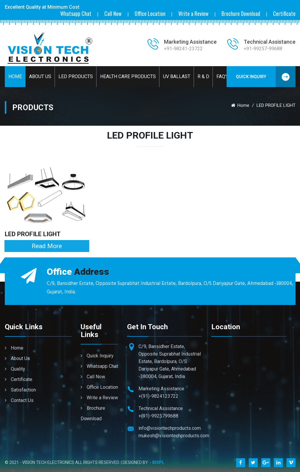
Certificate (284, 14)
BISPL (158, 462)
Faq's (222, 76)
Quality (15, 369)
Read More (44, 246)
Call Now (113, 14)
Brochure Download (240, 14)
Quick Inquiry (266, 76)
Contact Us (19, 400)
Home (15, 76)
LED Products (75, 76)
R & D (203, 76)
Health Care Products (128, 76)
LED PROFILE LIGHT (33, 234)
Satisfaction (20, 390)
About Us (40, 76)
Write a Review (193, 14)
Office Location (150, 14)
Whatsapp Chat (75, 14)
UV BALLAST (176, 76)
